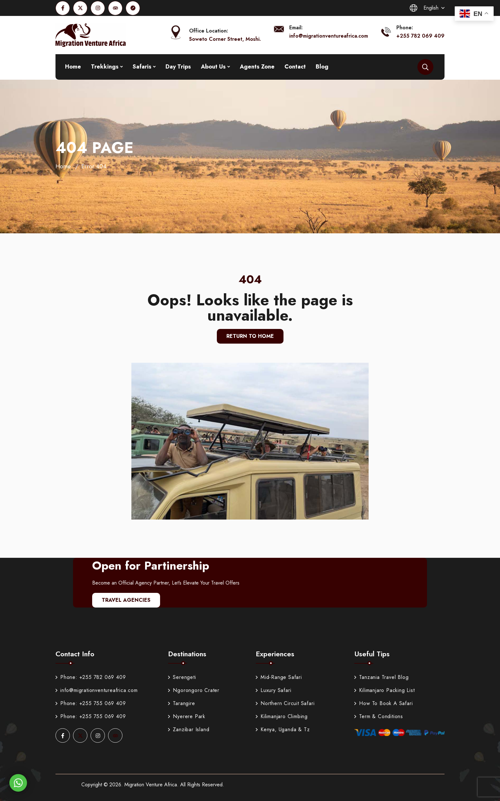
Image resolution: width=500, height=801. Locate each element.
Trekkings (105, 66)
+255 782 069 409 (420, 36)
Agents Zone (257, 66)
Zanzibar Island (188, 729)
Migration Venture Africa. (151, 784)
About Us (213, 66)
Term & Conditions (378, 716)
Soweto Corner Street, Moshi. (225, 39)
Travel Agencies (126, 600)
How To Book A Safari (383, 703)
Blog (322, 66)
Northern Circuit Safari (285, 703)
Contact (295, 66)
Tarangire (181, 703)
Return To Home (250, 336)
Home (73, 66)
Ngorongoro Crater (193, 690)
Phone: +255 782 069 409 (90, 677)
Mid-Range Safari (279, 677)
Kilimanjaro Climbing (282, 716)
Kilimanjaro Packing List (384, 690)
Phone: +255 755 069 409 (90, 703)
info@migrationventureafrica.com (328, 36)
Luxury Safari (273, 690)
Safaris (142, 66)
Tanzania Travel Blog (381, 677)
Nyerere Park (186, 716)
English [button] (424, 8)
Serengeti (182, 677)
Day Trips (178, 66)
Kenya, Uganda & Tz (283, 729)
